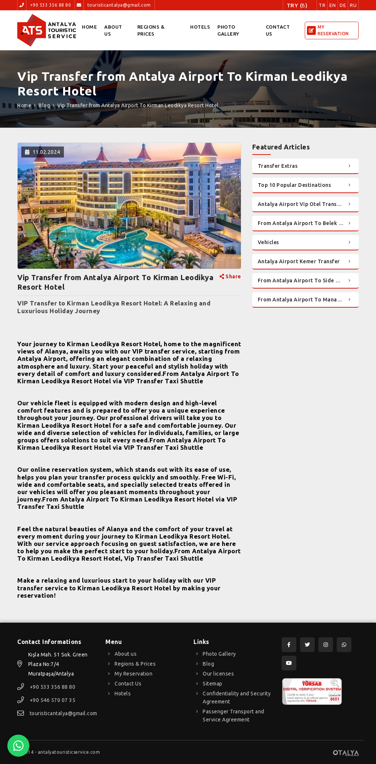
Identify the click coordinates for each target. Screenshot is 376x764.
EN (332, 5)
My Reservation (133, 674)
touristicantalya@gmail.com (119, 5)
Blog (44, 105)
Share (230, 276)
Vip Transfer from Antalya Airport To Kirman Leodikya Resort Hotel (138, 105)
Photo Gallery (228, 30)
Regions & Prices (151, 30)
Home (89, 26)
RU (353, 5)
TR (322, 5)
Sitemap (213, 684)
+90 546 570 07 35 (53, 700)
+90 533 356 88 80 (50, 5)
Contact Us (278, 30)
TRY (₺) (297, 5)
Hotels (200, 26)
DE (343, 5)
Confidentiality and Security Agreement (237, 698)
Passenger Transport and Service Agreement (233, 716)
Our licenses (218, 674)
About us (113, 30)
